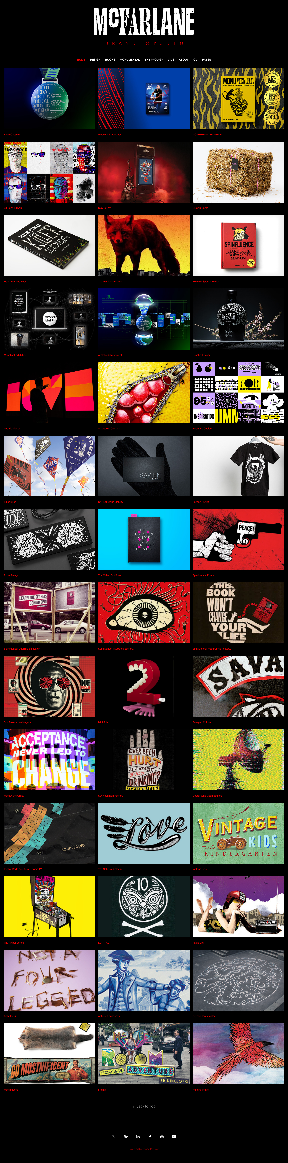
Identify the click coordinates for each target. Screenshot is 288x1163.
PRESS (206, 59)
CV (195, 59)
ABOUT (184, 59)
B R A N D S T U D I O (144, 43)
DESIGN (95, 59)
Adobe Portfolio (150, 1149)
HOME (81, 59)
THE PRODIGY (154, 59)
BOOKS (110, 59)
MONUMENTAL (130, 59)
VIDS (171, 59)
